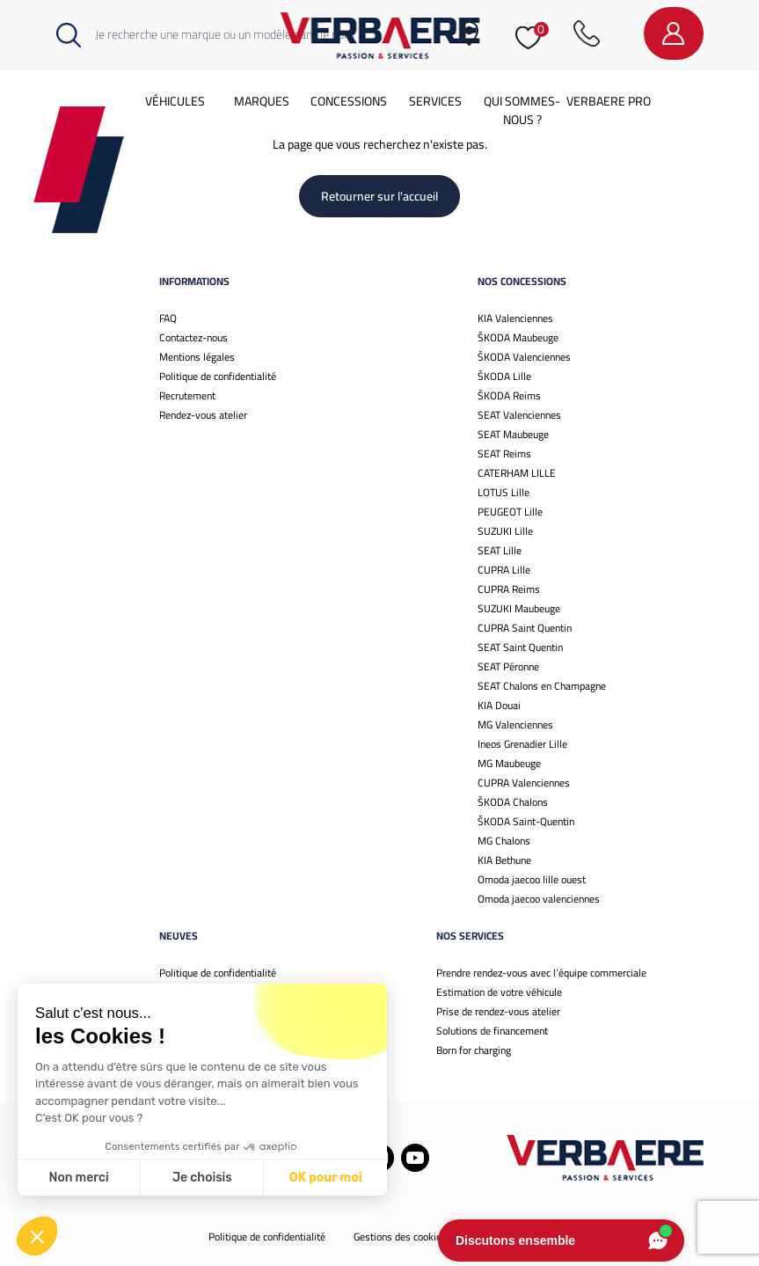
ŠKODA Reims (509, 395)
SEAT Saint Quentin (520, 647)
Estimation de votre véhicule (499, 992)
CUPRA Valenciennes (524, 782)
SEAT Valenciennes (519, 415)
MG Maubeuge (509, 763)
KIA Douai (499, 705)
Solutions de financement (492, 1031)
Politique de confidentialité (217, 376)
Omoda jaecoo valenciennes (539, 899)
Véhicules (175, 101)
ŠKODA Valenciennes (524, 357)
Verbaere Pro (608, 101)
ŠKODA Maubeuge (518, 337)
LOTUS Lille (503, 492)
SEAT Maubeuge (513, 434)
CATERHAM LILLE (517, 473)
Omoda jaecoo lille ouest (532, 879)
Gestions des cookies (400, 1236)
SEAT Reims (504, 453)
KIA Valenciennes (515, 318)
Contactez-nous (193, 337)
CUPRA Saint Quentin (525, 628)
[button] (37, 1236)
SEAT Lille (500, 550)
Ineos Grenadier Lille (522, 744)
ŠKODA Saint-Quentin (526, 821)
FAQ (168, 318)
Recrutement (187, 395)
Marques (261, 101)
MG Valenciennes (515, 724)
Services (435, 101)
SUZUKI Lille (505, 531)
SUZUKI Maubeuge (519, 608)
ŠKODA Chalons (513, 802)
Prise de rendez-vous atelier (498, 1011)
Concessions (348, 101)
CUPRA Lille (504, 570)
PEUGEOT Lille (510, 511)
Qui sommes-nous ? (522, 110)
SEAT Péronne (508, 666)
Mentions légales (197, 357)
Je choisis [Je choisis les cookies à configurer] (202, 1177)
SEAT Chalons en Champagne (542, 686)
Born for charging (473, 1050)
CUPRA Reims (509, 589)
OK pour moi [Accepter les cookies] (325, 1177)
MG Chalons (504, 841)
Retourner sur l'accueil (379, 196)
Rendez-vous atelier (203, 415)
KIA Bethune (504, 860)
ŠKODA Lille (504, 376)
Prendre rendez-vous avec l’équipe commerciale (541, 972)
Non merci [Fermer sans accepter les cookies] (78, 1177)
